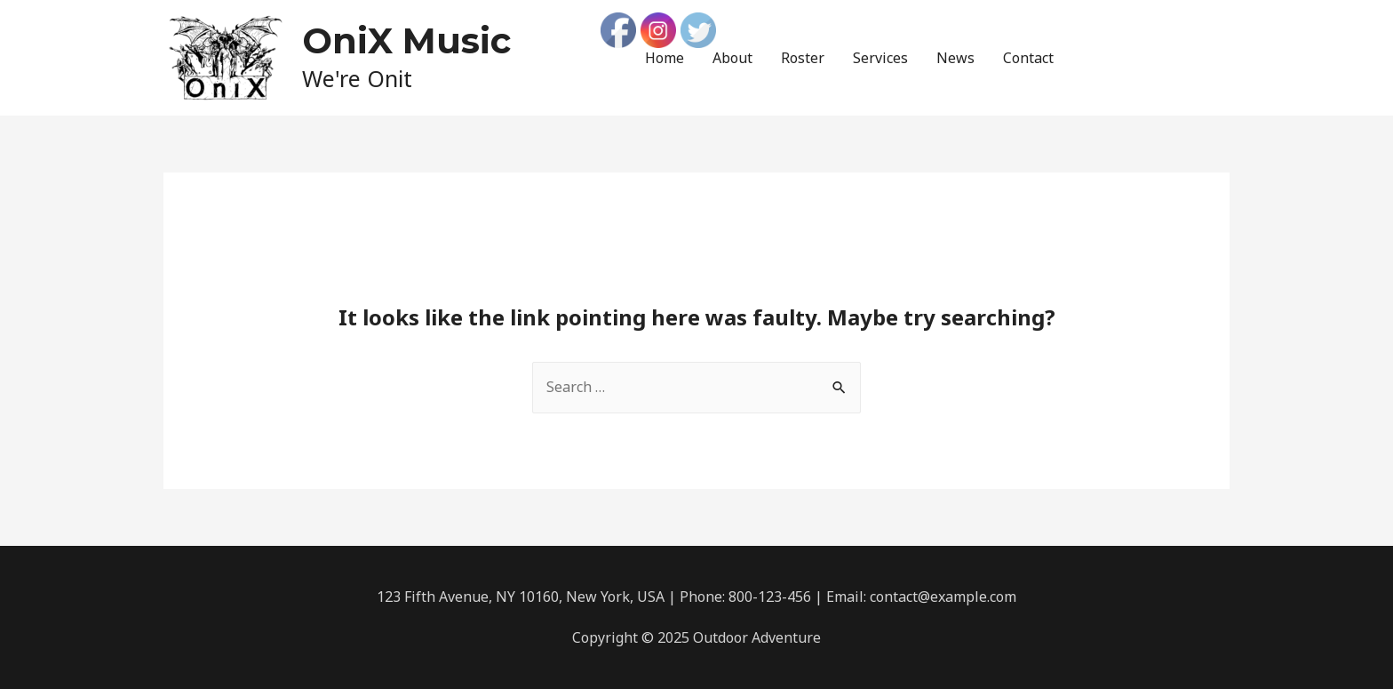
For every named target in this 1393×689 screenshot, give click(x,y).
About (732, 58)
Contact (1028, 58)
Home (664, 58)
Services (880, 58)
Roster (802, 58)
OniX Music (406, 40)
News (955, 58)
